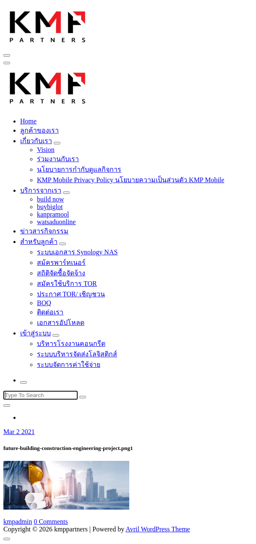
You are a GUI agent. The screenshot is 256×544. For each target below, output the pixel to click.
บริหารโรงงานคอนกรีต (71, 343)
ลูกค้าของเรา (39, 130)
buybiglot (50, 206)
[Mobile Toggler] (57, 143)
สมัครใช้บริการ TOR (67, 283)
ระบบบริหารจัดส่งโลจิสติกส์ (77, 354)
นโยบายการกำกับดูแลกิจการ (79, 169)
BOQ (44, 302)
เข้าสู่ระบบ (35, 333)
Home (28, 121)
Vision (46, 149)
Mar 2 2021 (19, 431)
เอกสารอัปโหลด (60, 322)
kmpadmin (17, 521)
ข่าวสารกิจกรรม (44, 231)
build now (50, 199)
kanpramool (53, 214)
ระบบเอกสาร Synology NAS (77, 252)
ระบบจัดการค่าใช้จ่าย (68, 364)
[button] (47, 25)
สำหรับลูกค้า (38, 241)
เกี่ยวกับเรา (36, 140)
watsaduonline (56, 221)
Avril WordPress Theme (157, 529)
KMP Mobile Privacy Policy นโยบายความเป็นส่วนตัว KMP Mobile (130, 179)
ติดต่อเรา (50, 312)
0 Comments (51, 521)
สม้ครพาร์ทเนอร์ (61, 262)
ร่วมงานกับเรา (58, 158)
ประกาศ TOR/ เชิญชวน (71, 294)
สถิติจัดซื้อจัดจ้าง (61, 273)
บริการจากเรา (40, 190)
